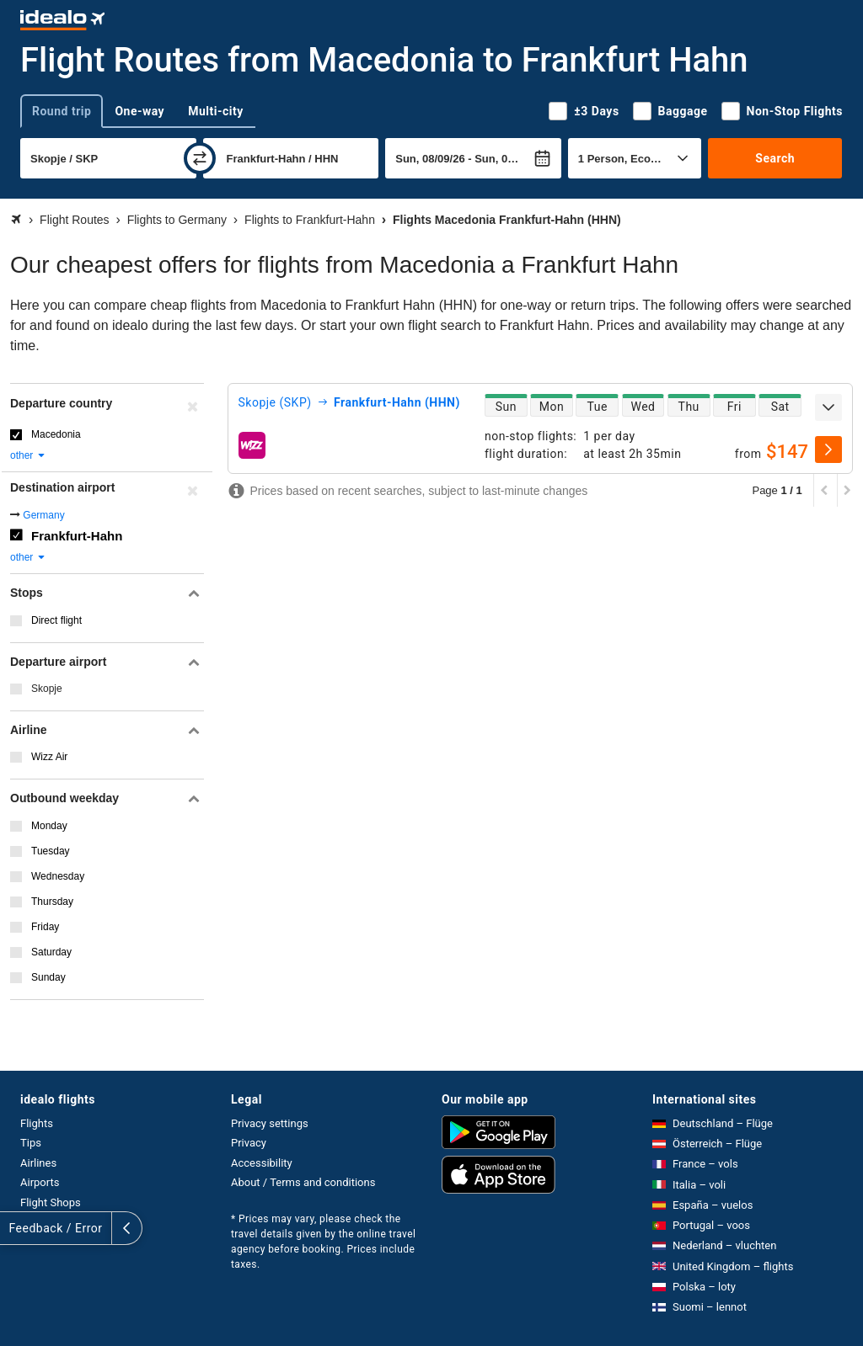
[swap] (200, 158)
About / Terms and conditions (303, 1182)
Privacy (248, 1142)
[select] (828, 449)
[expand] (828, 407)
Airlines (38, 1163)
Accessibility (261, 1163)
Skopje (46, 688)
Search (775, 158)
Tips (30, 1142)
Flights (36, 1123)
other (28, 455)
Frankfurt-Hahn (76, 536)
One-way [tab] (139, 111)
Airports (39, 1182)
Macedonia (56, 434)
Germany (43, 515)
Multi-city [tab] (216, 111)
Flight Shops (50, 1202)
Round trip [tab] (61, 111)
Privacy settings (269, 1123)
